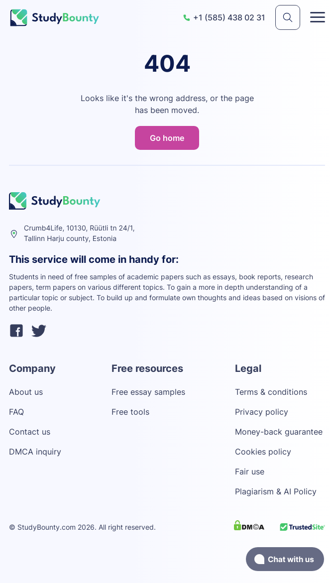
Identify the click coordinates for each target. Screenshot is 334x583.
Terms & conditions (271, 392)
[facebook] (16, 332)
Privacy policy (261, 412)
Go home (167, 138)
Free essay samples (148, 392)
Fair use (249, 471)
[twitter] (38, 332)
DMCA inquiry (35, 452)
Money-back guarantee (279, 432)
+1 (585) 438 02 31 (224, 17)
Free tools (130, 412)
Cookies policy (263, 452)
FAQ (16, 412)
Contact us (29, 432)
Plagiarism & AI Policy (276, 491)
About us (26, 392)
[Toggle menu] (317, 17)
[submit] (287, 17)
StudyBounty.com (46, 527)
